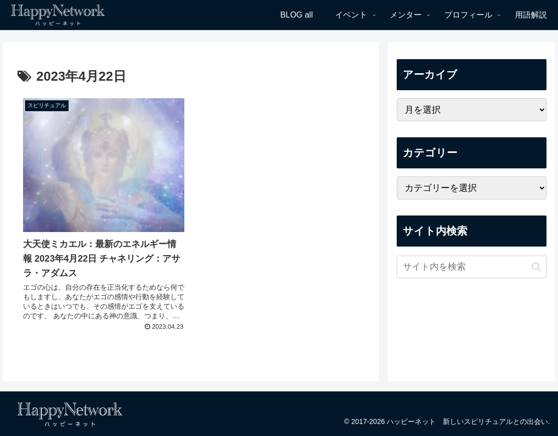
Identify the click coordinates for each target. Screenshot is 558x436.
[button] (536, 267)
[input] (471, 267)
